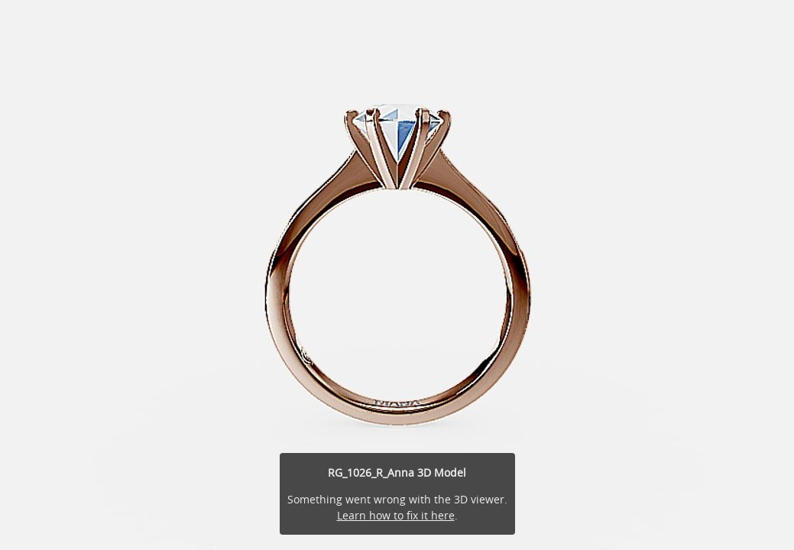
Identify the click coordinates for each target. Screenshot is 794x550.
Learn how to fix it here (396, 515)
